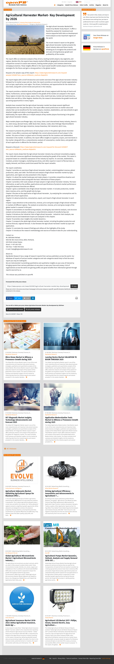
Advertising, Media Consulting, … (61, 486)
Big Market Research (22, 24)
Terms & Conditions (71, 658)
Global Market (49, 617)
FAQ (50, 658)
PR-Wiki (64, 2)
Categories (60, 5)
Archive (91, 5)
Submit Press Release (71, 5)
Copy (74, 286)
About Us (105, 5)
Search (104, 2)
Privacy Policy (61, 658)
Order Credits (84, 5)
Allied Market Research (51, 488)
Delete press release (15, 309)
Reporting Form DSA (95, 658)
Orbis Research (9, 617)
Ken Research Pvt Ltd (11, 553)
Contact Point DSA (83, 658)
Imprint (70, 2)
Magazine (98, 5)
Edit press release (33, 309)
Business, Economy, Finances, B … (21, 352)
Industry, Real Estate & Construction (30, 22)
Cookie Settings (106, 658)
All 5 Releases (10, 449)
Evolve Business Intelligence (13, 488)
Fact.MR (47, 553)
